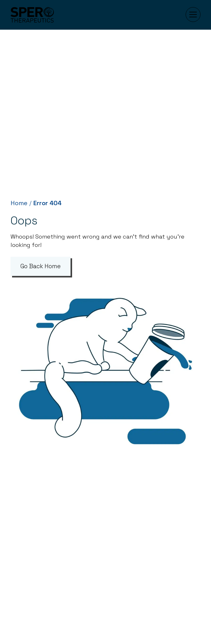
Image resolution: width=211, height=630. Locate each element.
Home (19, 203)
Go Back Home (40, 266)
